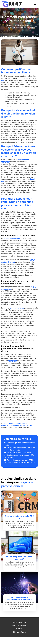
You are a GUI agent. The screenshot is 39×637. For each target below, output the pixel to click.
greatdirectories (20, 622)
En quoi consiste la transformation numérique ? (19, 598)
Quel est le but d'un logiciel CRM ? (19, 517)
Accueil (9, 25)
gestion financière (17, 308)
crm (2, 80)
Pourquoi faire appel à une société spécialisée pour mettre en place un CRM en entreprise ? (19, 455)
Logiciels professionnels (23, 25)
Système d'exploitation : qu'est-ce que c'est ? (19, 558)
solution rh (12, 361)
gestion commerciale (12, 239)
